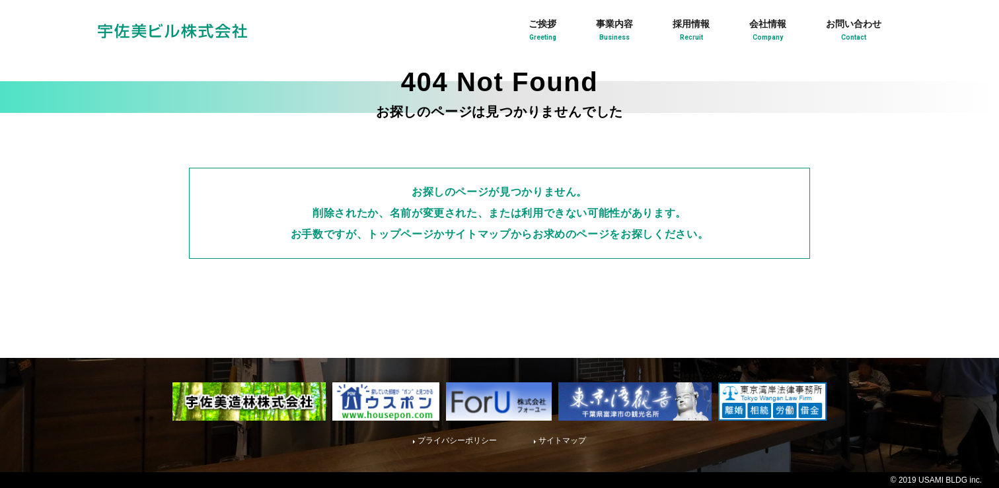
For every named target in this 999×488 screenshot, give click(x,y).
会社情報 (767, 31)
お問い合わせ (853, 31)
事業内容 (614, 31)
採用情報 (691, 31)
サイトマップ (562, 440)
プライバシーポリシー (457, 440)
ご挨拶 (542, 31)
